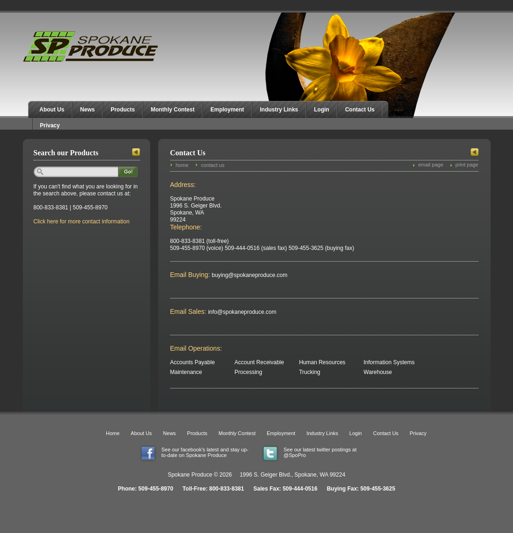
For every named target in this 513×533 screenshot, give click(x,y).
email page (431, 164)
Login (321, 109)
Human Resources (322, 362)
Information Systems (389, 362)
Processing (248, 372)
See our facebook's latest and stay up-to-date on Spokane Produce (205, 452)
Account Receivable (259, 362)
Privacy (50, 125)
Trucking (309, 372)
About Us (52, 109)
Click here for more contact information (82, 221)
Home (112, 433)
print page (467, 164)
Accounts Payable (192, 362)
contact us (212, 165)
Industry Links (279, 109)
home (182, 165)
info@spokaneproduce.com (236, 312)
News (87, 109)
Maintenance (186, 372)
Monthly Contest (172, 109)
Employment (227, 109)
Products (123, 109)
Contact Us (359, 109)
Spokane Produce (91, 46)
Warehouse (378, 372)
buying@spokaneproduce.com (240, 275)
